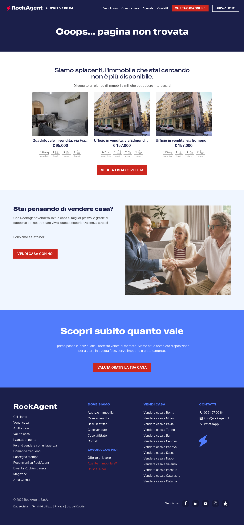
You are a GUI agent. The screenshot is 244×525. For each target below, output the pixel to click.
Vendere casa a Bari (158, 435)
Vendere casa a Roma (159, 412)
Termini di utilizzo (42, 506)
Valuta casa (21, 434)
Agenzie (148, 8)
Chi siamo (20, 416)
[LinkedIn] (195, 503)
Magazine (20, 474)
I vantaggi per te (24, 439)
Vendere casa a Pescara (160, 470)
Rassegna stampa (26, 457)
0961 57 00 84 (213, 412)
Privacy (59, 506)
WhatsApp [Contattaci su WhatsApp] (211, 424)
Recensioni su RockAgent (31, 462)
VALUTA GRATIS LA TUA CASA (122, 367)
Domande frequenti (27, 451)
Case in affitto (97, 424)
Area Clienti (21, 479)
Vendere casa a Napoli (159, 458)
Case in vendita (98, 418)
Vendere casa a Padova (160, 447)
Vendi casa (110, 8)
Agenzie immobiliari (102, 412)
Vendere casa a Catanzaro (162, 475)
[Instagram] (215, 503)
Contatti (162, 8)
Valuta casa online (190, 8)
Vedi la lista (122, 170)
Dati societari (21, 506)
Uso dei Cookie (75, 506)
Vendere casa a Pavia (159, 424)
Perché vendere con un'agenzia (35, 445)
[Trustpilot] (225, 503)
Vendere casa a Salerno (160, 464)
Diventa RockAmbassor (29, 468)
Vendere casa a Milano (160, 418)
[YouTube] (205, 503)
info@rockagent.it (216, 418)
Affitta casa (21, 428)
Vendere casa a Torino (159, 429)
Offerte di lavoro (99, 457)
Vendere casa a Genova (160, 441)
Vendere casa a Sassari (160, 452)
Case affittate (97, 435)
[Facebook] (185, 503)
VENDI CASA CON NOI (35, 254)
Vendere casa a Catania (160, 481)
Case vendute (97, 429)
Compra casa (130, 8)
